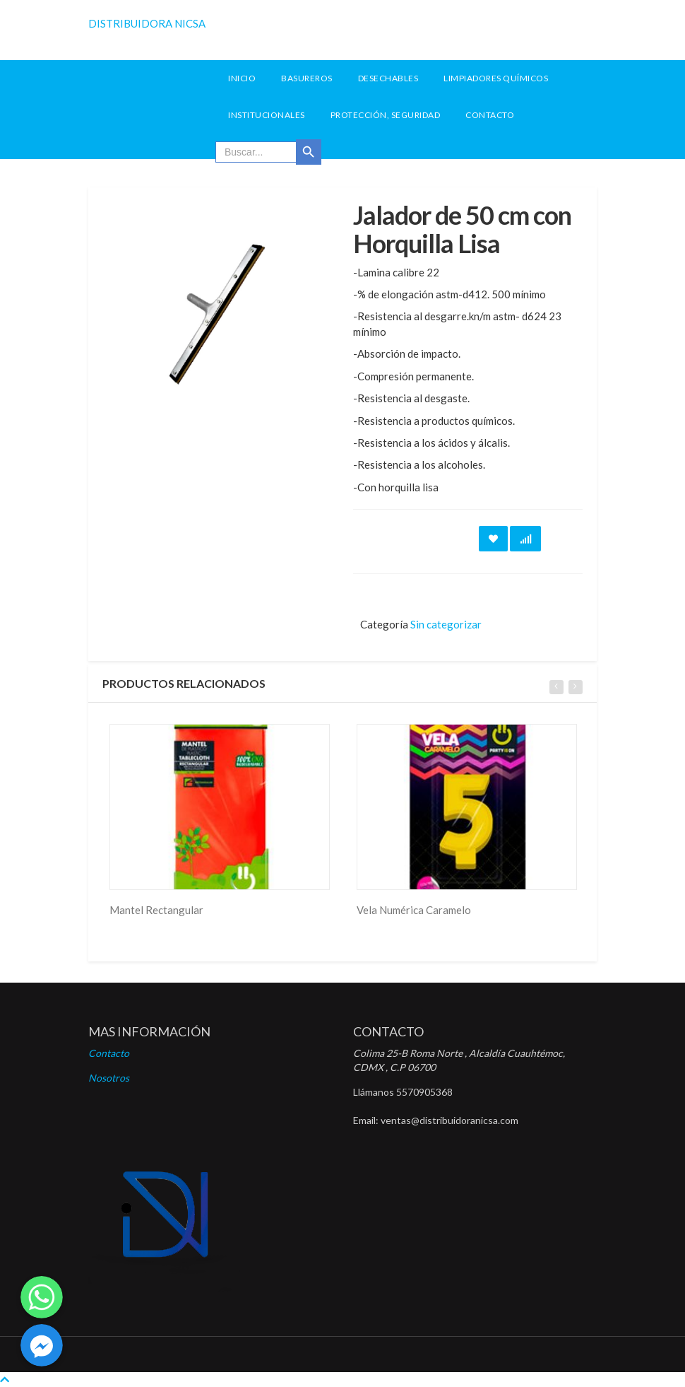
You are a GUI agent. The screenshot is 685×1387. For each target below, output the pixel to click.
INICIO (242, 78)
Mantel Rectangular (156, 909)
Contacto (489, 115)
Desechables (388, 78)
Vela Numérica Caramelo (414, 909)
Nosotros (108, 1078)
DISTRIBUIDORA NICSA (147, 23)
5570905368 (424, 1092)
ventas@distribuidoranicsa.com (449, 1120)
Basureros (307, 78)
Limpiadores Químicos (495, 78)
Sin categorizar (446, 624)
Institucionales (266, 115)
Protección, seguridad (385, 115)
